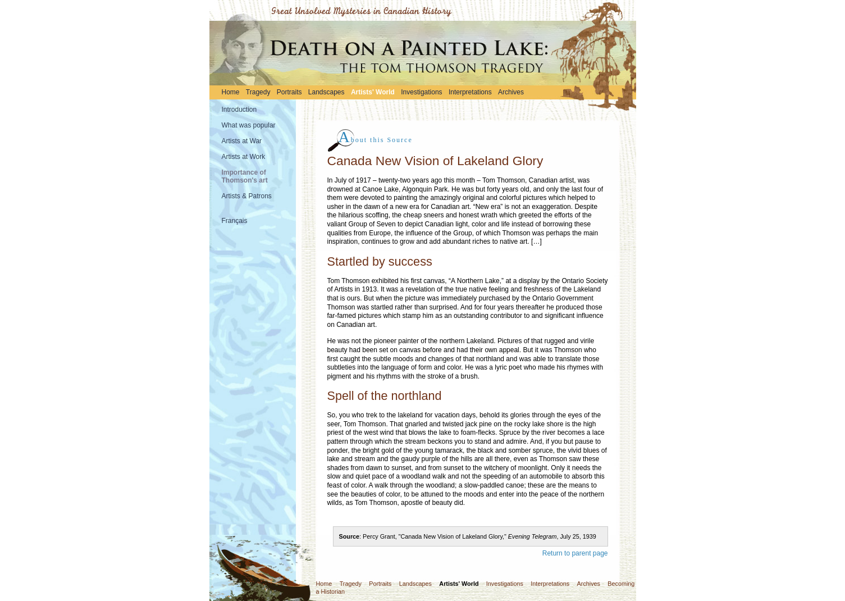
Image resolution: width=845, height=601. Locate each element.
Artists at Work (244, 157)
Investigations (421, 92)
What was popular (249, 125)
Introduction (239, 109)
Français (235, 221)
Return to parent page (575, 553)
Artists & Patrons (247, 196)
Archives (511, 92)
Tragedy (258, 92)
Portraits (289, 92)
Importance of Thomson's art (245, 176)
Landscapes (326, 92)
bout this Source (376, 140)
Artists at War (242, 141)
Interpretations (470, 92)
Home (231, 92)
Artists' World (373, 92)
